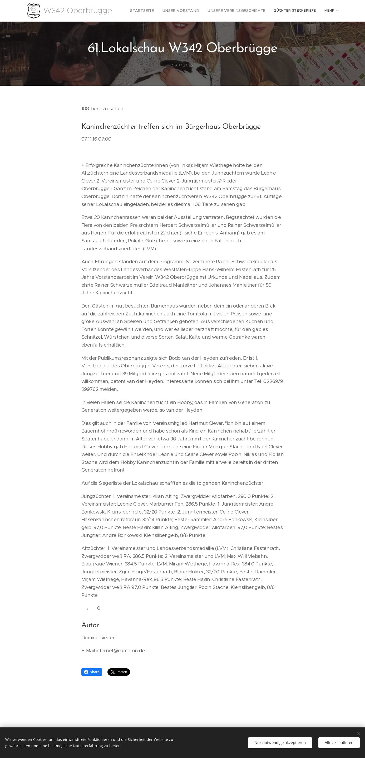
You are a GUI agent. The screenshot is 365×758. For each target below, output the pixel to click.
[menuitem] (153, 10)
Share (92, 672)
